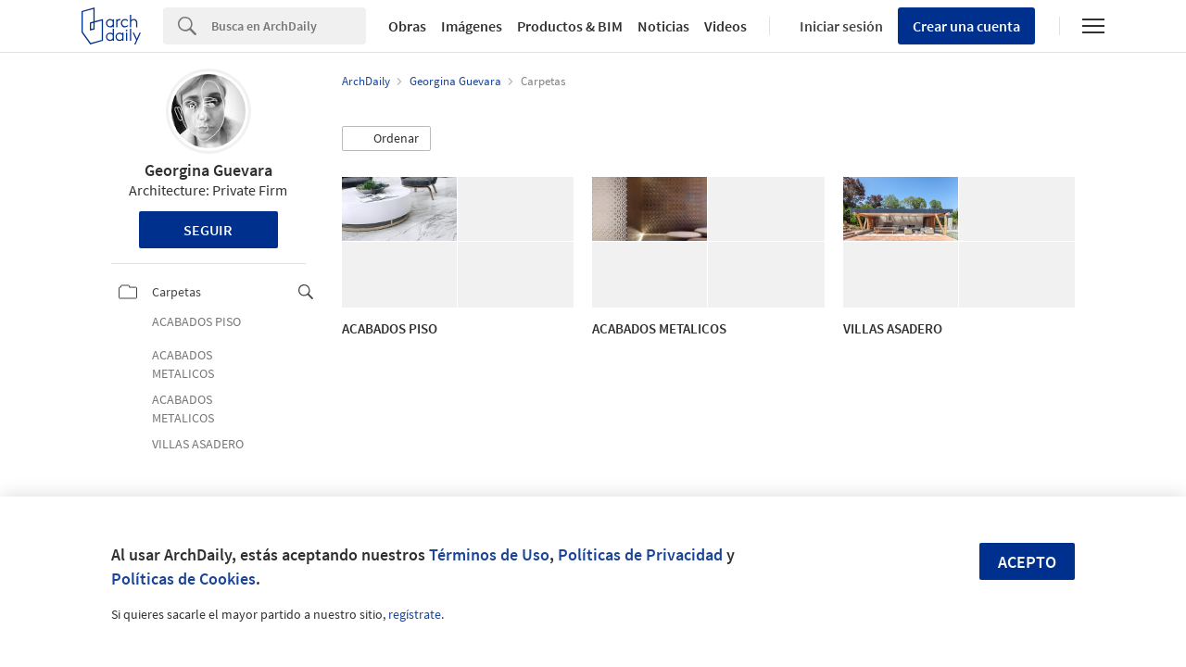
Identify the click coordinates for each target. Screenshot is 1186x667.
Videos (725, 26)
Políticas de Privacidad (640, 554)
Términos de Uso (489, 554)
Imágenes (471, 26)
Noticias (663, 26)
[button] (386, 139)
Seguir (208, 229)
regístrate (414, 614)
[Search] (288, 25)
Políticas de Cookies (183, 578)
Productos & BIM (570, 26)
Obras (407, 26)
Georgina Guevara (208, 170)
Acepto (1027, 562)
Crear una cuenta (966, 26)
